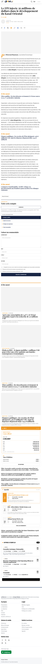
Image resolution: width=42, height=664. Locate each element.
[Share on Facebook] (4, 28)
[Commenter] (21, 28)
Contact (3, 612)
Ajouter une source (6, 220)
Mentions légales (26, 605)
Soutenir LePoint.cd (6, 616)
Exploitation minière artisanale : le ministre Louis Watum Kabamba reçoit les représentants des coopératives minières (20, 536)
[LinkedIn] (9, 640)
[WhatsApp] (2, 643)
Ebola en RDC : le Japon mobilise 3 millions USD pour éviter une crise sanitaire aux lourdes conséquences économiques (21, 352)
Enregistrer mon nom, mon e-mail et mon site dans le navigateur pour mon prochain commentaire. (22, 267)
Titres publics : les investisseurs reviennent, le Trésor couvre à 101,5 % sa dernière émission (20, 97)
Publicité (3, 614)
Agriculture (3, 629)
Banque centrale (26, 625)
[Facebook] (2, 640)
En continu (24, 623)
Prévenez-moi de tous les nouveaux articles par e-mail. (12, 271)
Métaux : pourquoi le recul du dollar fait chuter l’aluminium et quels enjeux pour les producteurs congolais (20, 531)
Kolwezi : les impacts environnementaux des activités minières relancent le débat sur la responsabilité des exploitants (18, 474)
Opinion (3, 633)
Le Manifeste (4, 606)
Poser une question (6, 227)
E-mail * (2, 254)
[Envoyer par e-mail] (11, 28)
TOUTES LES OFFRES (7, 579)
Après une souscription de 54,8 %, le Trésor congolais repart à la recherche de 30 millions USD (20, 317)
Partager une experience (7, 223)
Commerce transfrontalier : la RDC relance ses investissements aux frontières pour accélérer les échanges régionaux (20, 188)
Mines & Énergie (5, 625)
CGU (23, 606)
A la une (4, 17)
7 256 (38, 542)
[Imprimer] (18, 28)
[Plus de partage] (24, 28)
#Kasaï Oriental (5, 196)
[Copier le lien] (14, 28)
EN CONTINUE (21, 464)
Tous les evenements (21, 525)
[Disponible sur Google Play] (6, 652)
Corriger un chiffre (6, 217)
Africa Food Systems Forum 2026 (17, 495)
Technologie (4, 631)
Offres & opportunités (27, 627)
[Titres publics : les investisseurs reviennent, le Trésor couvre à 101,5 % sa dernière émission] (21, 371)
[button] (3, 1)
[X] (5, 640)
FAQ (2, 610)
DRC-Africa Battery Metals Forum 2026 (19, 507)
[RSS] (5, 643)
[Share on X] (8, 28)
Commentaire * (4, 234)
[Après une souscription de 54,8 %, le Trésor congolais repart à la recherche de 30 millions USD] (21, 299)
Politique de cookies (26, 610)
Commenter (21, 207)
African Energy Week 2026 (15, 519)
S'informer (3, 623)
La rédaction (4, 609)
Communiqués (25, 629)
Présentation (4, 605)
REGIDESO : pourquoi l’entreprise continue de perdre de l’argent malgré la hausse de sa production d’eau (19, 479)
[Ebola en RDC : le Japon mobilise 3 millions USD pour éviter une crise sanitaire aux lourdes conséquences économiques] (21, 336)
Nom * (2, 248)
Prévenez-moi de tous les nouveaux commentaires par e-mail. (13, 269)
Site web (3, 261)
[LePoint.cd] (7, 592)
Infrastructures (4, 627)
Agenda (23, 631)
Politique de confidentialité (28, 609)
